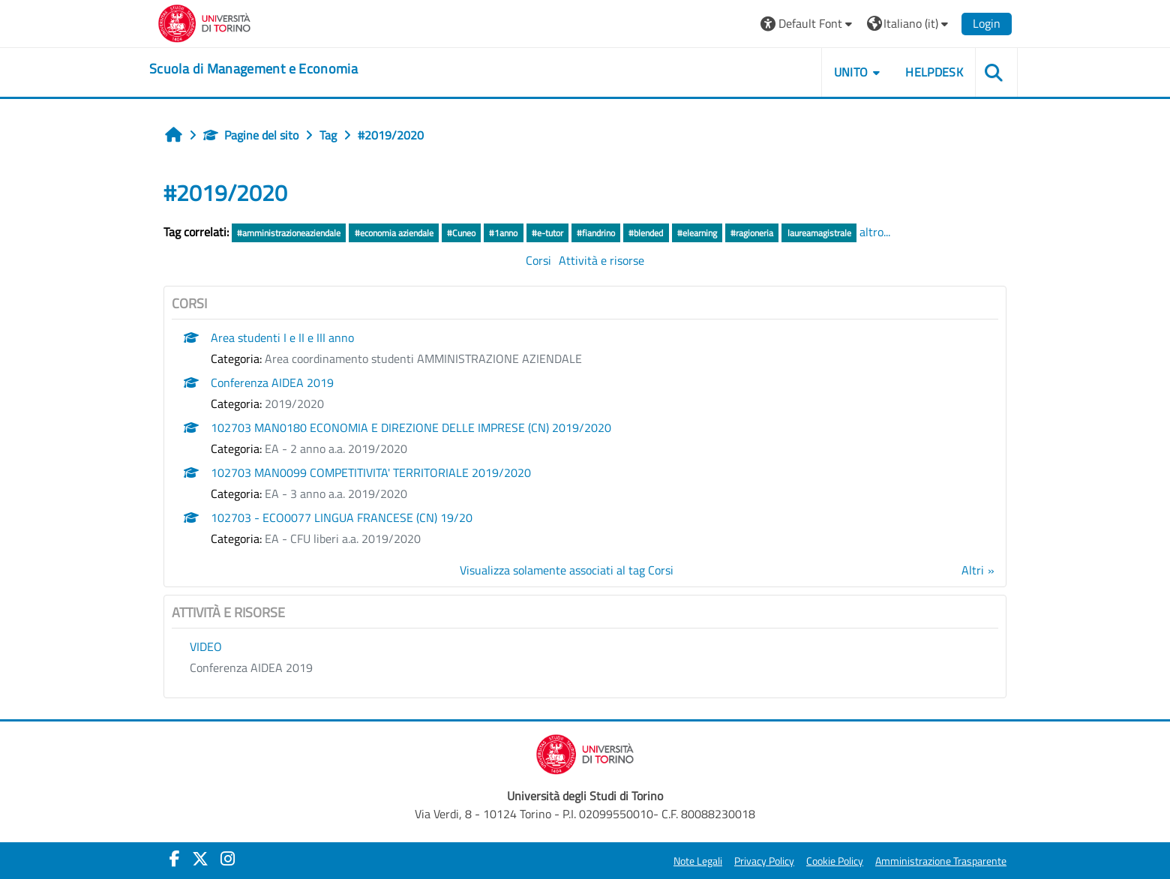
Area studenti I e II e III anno (282, 337)
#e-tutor (547, 233)
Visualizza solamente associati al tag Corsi (567, 570)
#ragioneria (751, 233)
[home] (253, 69)
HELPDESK (934, 72)
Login (986, 23)
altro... (875, 232)
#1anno (503, 233)
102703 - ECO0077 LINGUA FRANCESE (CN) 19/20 (341, 517)
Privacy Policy (764, 861)
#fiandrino (596, 233)
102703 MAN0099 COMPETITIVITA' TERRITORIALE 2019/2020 (371, 473)
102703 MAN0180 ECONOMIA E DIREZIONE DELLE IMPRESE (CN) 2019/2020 (411, 427)
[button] (808, 23)
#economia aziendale (394, 233)
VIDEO (206, 647)
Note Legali (698, 861)
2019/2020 (294, 403)
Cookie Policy (834, 861)
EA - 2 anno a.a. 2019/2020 (336, 449)
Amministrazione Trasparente (940, 861)
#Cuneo (461, 233)
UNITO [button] (851, 72)
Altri (973, 570)
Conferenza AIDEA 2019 (272, 383)
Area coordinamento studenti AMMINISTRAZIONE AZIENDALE (423, 359)
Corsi (538, 260)
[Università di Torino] (204, 22)
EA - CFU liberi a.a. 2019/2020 (343, 539)
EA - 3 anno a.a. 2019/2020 (336, 493)
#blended (645, 233)
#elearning (697, 233)
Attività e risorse (601, 260)
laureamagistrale (819, 233)
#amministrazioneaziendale (288, 233)
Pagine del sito (250, 135)
